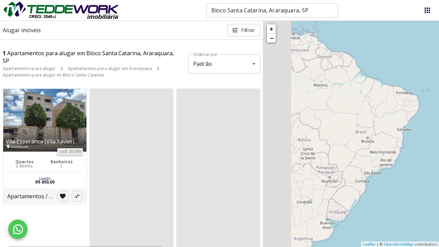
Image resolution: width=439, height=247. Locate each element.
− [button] (271, 38)
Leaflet (369, 244)
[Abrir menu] (427, 10)
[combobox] (272, 10)
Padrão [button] (202, 64)
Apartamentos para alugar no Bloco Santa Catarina (53, 75)
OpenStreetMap (398, 244)
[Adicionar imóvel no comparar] (77, 196)
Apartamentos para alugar (29, 68)
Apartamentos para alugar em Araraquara (110, 68)
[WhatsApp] (17, 229)
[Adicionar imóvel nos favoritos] (63, 196)
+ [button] (271, 29)
